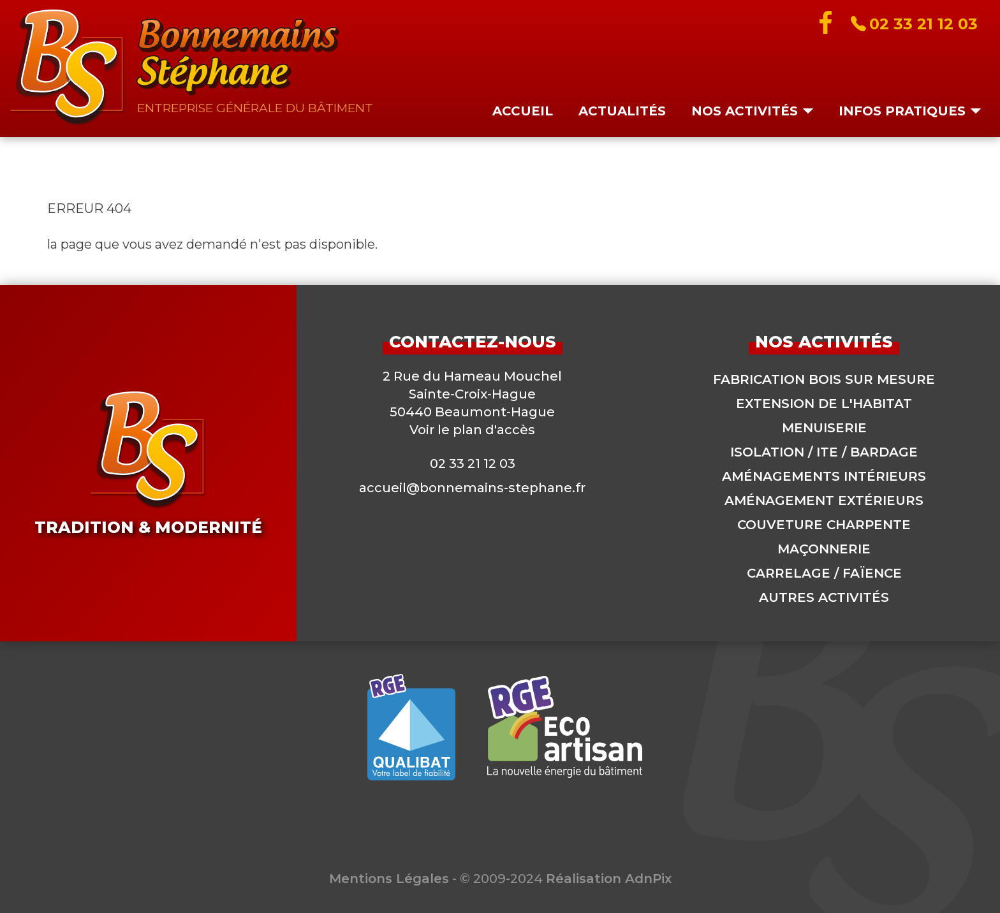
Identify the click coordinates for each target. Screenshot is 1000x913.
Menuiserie (824, 427)
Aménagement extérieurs (823, 500)
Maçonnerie (824, 549)
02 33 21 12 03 (472, 463)
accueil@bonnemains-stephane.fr (472, 487)
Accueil (522, 111)
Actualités (622, 111)
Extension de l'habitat (824, 403)
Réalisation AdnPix (609, 878)
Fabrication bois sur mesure (824, 379)
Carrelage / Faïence (824, 573)
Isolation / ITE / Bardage (824, 452)
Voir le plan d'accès (472, 429)
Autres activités (824, 597)
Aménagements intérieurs (824, 476)
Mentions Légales (389, 878)
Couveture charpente (824, 524)
